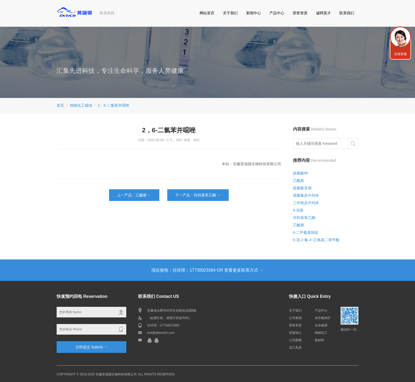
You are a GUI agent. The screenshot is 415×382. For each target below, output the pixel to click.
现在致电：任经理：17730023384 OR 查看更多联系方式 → (207, 270)
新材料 (319, 340)
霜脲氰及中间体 (306, 195)
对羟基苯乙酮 (304, 217)
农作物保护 (323, 318)
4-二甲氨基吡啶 (305, 232)
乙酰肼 (298, 225)
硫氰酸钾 (300, 173)
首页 (60, 105)
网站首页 (207, 13)
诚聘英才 (323, 13)
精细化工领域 (81, 105)
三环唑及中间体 (306, 203)
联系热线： (108, 13)
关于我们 (230, 13)
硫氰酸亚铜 (302, 188)
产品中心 (276, 13)
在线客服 (400, 54)
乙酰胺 (298, 180)
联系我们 (346, 13)
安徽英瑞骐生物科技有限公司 (116, 374)
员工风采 (295, 347)
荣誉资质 (300, 13)
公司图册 (295, 340)
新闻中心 (253, 13)
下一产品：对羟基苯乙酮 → (198, 195)
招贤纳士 (295, 333)
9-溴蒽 (298, 210)
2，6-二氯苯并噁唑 (113, 105)
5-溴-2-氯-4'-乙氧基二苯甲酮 (316, 240)
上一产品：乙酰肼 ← (134, 195)
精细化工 (321, 333)
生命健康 (321, 325)
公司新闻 (295, 318)
